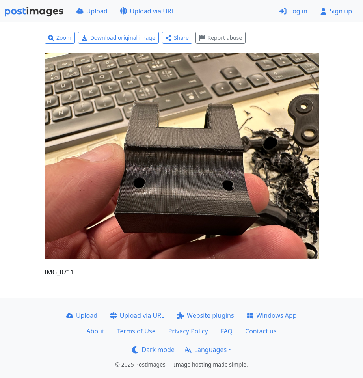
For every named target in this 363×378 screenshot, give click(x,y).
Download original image (118, 37)
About (95, 331)
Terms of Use (136, 331)
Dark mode (153, 349)
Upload (92, 11)
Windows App (272, 315)
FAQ (227, 331)
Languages (205, 349)
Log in (293, 11)
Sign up (336, 11)
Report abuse (220, 37)
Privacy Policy (188, 331)
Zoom (60, 37)
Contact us (261, 331)
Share (177, 37)
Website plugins (205, 315)
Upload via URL (147, 11)
